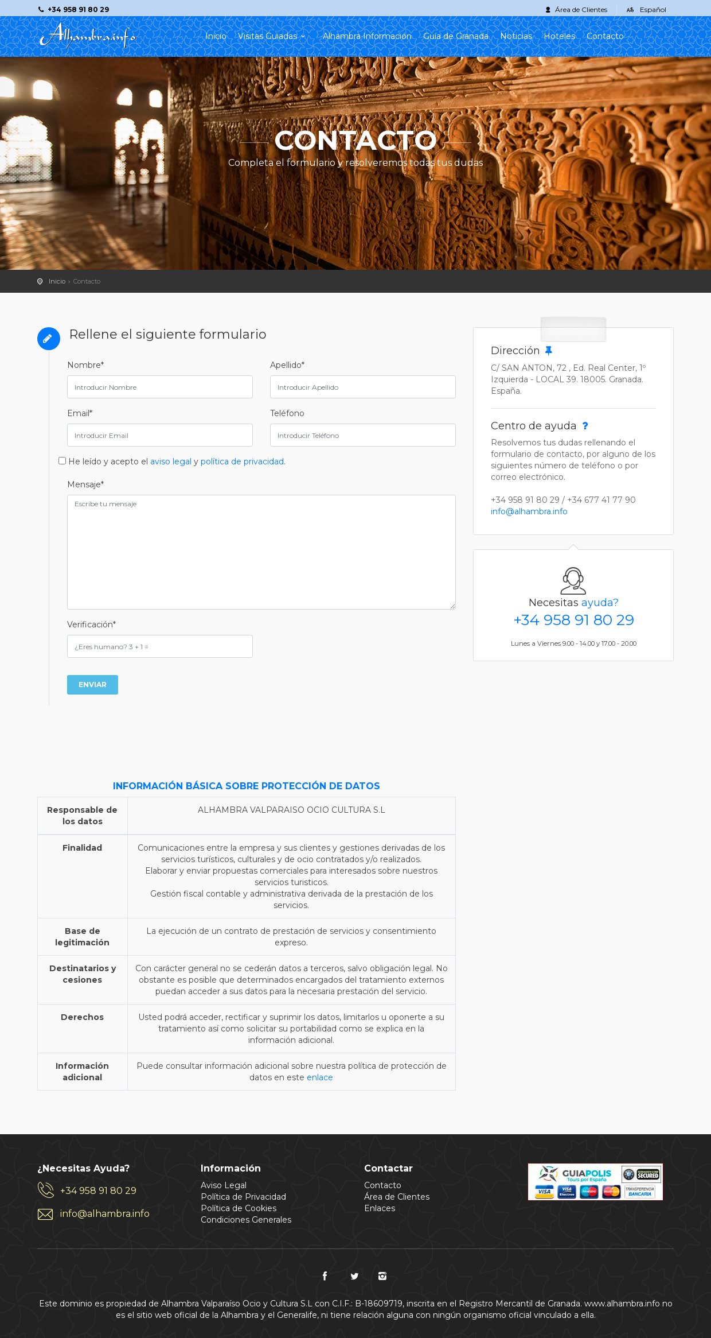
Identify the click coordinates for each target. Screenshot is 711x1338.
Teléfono (287, 413)
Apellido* (287, 365)
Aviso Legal (224, 1185)
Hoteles (559, 36)
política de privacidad (242, 461)
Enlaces (379, 1208)
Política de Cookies (238, 1208)
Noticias (516, 36)
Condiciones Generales (246, 1220)
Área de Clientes (581, 9)
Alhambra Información (367, 36)
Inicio (215, 36)
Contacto (605, 36)
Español (653, 9)
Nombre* (85, 365)
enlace (320, 1077)
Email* (79, 413)
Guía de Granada (456, 36)
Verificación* (91, 624)
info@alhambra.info (529, 511)
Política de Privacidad (243, 1197)
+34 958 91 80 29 (573, 620)
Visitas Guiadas (274, 36)
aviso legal (171, 461)
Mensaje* (85, 484)
